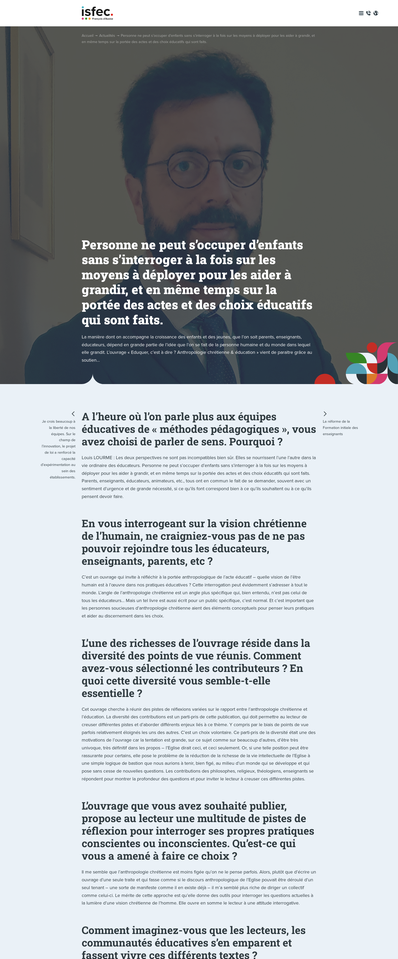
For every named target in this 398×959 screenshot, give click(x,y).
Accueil (87, 35)
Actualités (107, 35)
